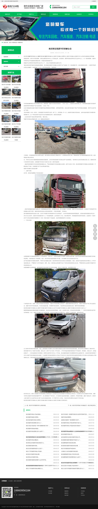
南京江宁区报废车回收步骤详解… (69, 462)
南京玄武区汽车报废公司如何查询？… (70, 465)
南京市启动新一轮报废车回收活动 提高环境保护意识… (74, 414)
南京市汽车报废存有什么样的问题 (37, 405)
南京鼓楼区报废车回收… (32, 445)
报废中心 (31, 14)
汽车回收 (83, 491)
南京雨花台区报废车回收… (32, 457)
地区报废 (6, 66)
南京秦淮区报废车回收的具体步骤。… (70, 445)
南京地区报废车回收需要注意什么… (35, 465)
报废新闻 (6, 56)
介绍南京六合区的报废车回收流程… (70, 451)
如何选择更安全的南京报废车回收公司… (71, 437)
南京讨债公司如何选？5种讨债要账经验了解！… (38, 425)
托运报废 (50, 493)
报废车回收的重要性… (66, 417)
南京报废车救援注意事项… (32, 417)
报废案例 (55, 14)
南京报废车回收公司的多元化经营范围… (36, 437)
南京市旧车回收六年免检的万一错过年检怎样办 (84, 405)
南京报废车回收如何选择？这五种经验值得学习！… (74, 431)
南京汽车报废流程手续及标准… (69, 448)
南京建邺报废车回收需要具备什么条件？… (71, 457)
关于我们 (19, 14)
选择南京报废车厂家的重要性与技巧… (70, 420)
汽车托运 (83, 495)
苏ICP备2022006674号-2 (49, 506)
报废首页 (7, 14)
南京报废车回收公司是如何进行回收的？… (71, 425)
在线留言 (94, 1)
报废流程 (67, 14)
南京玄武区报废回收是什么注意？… (35, 448)
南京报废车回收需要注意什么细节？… (35, 431)
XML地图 (58, 506)
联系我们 (91, 14)
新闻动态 (43, 14)
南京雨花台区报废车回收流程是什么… (35, 442)
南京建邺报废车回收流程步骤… (69, 442)
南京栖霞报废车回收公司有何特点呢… (70, 454)
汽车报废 (50, 491)
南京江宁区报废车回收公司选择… (34, 451)
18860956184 (95, 226)
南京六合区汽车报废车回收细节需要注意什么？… (73, 468)
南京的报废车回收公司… (67, 434)
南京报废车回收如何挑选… (32, 428)
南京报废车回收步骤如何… (32, 440)
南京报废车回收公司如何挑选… (34, 414)
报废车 (82, 493)
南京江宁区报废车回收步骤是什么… (35, 468)
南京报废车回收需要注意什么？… (34, 422)
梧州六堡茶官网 (18, 481)
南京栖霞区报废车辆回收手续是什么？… (71, 440)
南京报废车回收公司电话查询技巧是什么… (71, 422)
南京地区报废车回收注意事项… (34, 420)
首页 (10, 42)
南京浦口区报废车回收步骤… (33, 454)
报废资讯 (20, 42)
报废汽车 (30, 56)
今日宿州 (10, 481)
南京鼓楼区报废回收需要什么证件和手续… (36, 460)
